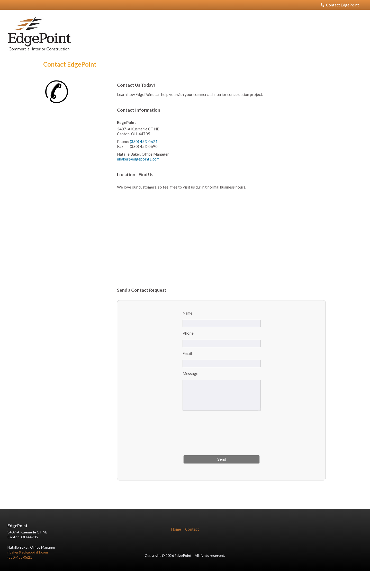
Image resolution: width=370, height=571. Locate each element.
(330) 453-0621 (144, 141)
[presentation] (222, 434)
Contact (192, 529)
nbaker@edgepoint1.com (138, 159)
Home (176, 529)
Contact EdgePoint (340, 5)
